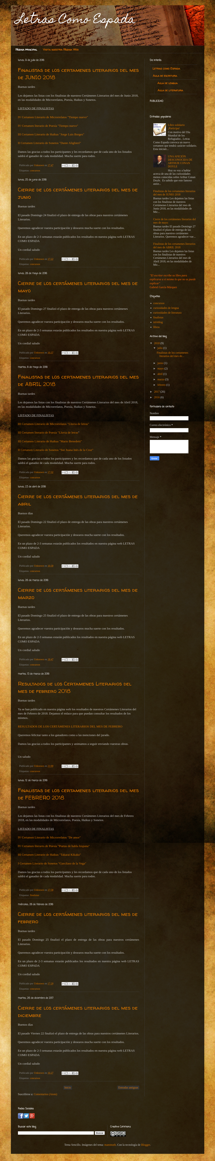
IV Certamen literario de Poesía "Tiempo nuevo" (48, 125)
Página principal (26, 49)
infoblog (158, 322)
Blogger (145, 1144)
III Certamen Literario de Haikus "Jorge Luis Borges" (51, 134)
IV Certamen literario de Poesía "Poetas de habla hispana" (54, 846)
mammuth (110, 1144)
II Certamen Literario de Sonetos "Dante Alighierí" (49, 143)
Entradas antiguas (128, 1087)
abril (160, 373)
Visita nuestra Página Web (60, 49)
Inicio (67, 1087)
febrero (161, 384)
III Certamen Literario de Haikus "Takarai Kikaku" (49, 854)
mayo (160, 368)
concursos (35, 170)
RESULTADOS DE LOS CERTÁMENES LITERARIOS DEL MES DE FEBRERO (70, 726)
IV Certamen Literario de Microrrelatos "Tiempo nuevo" (53, 117)
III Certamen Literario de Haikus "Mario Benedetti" (50, 441)
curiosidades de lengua (166, 307)
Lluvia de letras (68, 432)
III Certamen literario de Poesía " (38, 432)
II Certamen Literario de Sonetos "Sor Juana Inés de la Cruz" (56, 450)
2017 (157, 391)
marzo (161, 379)
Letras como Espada (166, 68)
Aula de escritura (165, 76)
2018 (157, 343)
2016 (157, 397)
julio (160, 347)
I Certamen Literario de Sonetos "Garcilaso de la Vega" (52, 863)
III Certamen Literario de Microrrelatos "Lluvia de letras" (53, 424)
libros (156, 327)
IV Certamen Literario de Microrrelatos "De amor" (49, 837)
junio (160, 363)
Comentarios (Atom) (45, 1094)
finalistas (34, 895)
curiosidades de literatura (167, 312)
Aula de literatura (170, 90)
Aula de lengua (167, 83)
